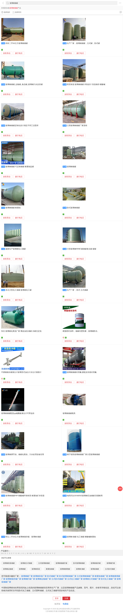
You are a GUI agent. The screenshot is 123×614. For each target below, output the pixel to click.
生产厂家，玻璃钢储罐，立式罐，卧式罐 (83, 43)
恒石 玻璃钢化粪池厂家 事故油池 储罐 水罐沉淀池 (21, 331)
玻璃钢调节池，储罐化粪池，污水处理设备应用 (25, 454)
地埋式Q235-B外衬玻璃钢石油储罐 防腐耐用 (85, 496)
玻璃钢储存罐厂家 (13, 579)
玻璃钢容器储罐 (9, 563)
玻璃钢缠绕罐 (65, 569)
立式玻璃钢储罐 (44, 563)
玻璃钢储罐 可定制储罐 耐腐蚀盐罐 (20, 167)
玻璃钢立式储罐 (26, 563)
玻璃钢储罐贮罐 (61, 563)
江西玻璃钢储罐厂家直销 (77, 125)
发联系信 (6, 53)
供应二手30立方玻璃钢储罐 (17, 43)
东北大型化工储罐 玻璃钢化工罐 (19, 290)
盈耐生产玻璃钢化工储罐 (16, 249)
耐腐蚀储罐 (50, 569)
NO (31, 553)
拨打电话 (18, 53)
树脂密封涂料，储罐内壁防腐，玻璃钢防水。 (81, 331)
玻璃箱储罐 (95, 569)
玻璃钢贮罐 (111, 563)
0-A (2, 553)
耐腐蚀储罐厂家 (101, 576)
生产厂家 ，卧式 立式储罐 (77, 290)
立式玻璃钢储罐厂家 (85, 576)
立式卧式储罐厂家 (59, 579)
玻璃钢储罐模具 (69, 413)
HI (18, 553)
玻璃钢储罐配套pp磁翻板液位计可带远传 (17, 413)
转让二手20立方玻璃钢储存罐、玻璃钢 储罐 (23, 537)
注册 (66, 598)
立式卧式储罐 (110, 569)
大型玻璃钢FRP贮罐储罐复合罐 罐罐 (81, 249)
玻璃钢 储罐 (80, 569)
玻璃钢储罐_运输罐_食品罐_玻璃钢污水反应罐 (24, 84)
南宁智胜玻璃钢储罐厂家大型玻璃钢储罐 (83, 454)
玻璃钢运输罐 (8, 569)
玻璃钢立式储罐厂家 (91, 579)
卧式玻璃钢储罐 (73, 208)
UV (45, 553)
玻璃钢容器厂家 (40, 576)
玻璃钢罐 (22, 569)
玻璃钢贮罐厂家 (28, 579)
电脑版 (66, 604)
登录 (57, 598)
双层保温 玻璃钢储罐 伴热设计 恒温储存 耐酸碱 (86, 84)
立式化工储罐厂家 (75, 579)
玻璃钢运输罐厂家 (43, 579)
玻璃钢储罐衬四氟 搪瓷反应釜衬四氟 (82, 372)
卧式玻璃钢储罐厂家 (67, 576)
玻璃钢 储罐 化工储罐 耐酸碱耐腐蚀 (81, 537)
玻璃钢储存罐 (96, 563)
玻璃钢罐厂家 (27, 576)
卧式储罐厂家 (53, 576)
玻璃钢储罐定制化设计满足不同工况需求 (22, 125)
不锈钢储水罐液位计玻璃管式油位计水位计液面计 (21, 372)
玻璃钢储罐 (71, 167)
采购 (120, 489)
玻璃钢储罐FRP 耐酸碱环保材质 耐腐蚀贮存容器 (25, 496)
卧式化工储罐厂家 (108, 579)
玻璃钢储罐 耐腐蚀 (13, 208)
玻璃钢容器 (36, 569)
